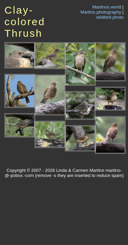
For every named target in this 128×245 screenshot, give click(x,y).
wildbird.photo (110, 17)
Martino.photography (101, 12)
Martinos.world (106, 7)
